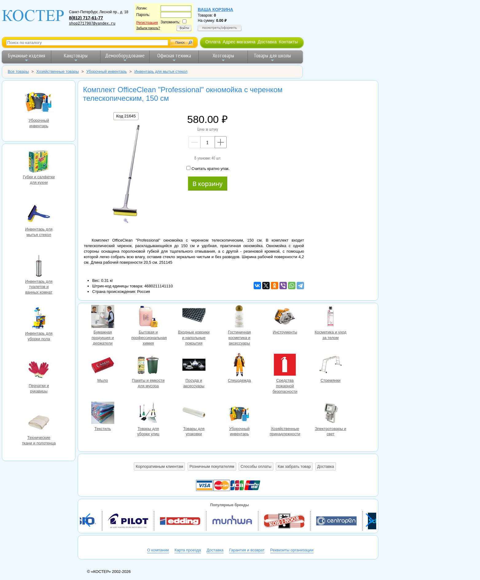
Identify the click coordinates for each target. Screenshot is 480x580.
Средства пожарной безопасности (285, 365)
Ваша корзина (215, 9)
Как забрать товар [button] (294, 466)
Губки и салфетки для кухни (39, 162)
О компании (158, 550)
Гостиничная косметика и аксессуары (239, 317)
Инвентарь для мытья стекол (39, 214)
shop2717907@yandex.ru (92, 24)
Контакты (288, 41)
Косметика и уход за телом (330, 317)
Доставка (267, 41)
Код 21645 (125, 116)
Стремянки (330, 365)
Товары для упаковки (194, 413)
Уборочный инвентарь (39, 101)
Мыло (102, 365)
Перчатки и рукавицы (39, 370)
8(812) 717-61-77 (86, 17)
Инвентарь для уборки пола (39, 318)
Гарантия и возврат (246, 550)
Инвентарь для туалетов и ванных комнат (39, 266)
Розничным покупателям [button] (211, 466)
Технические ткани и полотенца (39, 422)
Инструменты (285, 317)
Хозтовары (223, 57)
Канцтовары (76, 57)
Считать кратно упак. (207, 168)
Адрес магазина (239, 41)
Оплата (212, 41)
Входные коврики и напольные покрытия (194, 317)
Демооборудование (125, 57)
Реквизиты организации (292, 550)
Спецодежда (239, 365)
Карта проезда (187, 550)
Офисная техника (174, 57)
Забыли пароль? (148, 28)
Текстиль (102, 413)
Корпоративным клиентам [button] (159, 466)
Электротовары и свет (330, 413)
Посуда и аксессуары (194, 365)
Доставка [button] (325, 466)
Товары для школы (272, 57)
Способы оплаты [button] (255, 466)
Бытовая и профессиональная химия (148, 317)
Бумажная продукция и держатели (102, 317)
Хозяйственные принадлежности (285, 413)
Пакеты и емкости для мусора (148, 365)
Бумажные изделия (26, 57)
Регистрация (147, 23)
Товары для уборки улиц (148, 413)
